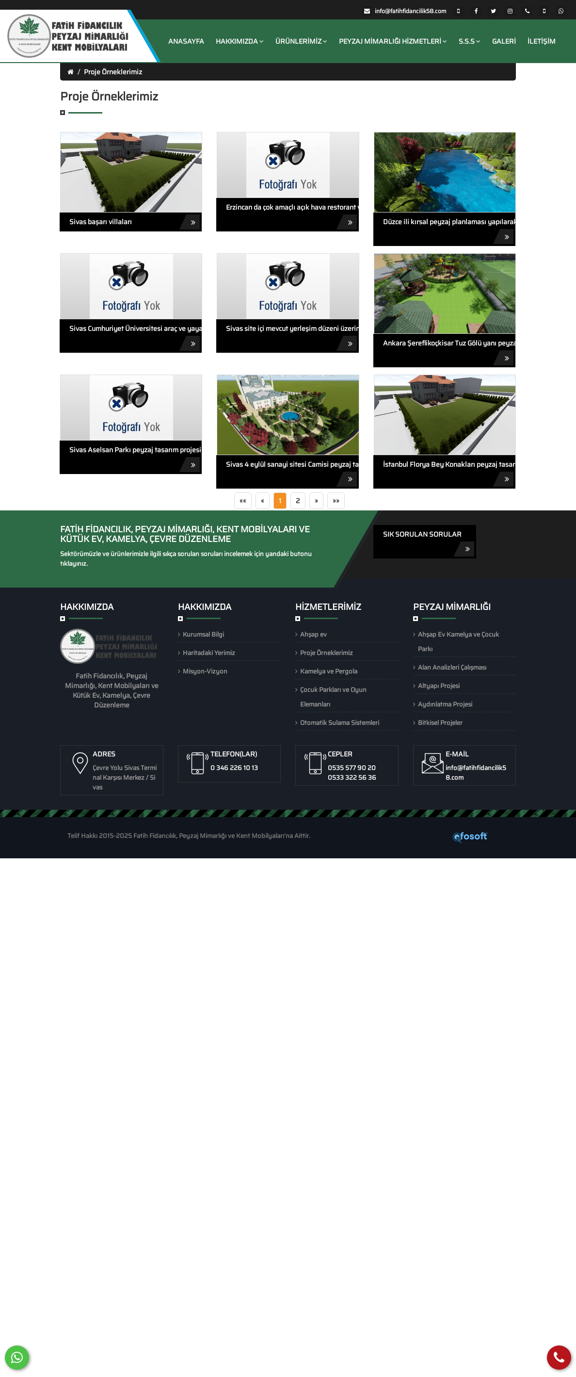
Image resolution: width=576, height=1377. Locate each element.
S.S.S (469, 41)
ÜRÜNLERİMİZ (301, 41)
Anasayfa (186, 41)
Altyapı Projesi (439, 686)
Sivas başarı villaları (134, 222)
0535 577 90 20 (352, 768)
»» (336, 500)
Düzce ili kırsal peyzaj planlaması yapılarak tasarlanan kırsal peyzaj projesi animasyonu (449, 230)
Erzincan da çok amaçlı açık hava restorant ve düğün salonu (292, 216)
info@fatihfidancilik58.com (411, 11)
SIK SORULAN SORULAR (429, 543)
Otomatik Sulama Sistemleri (339, 723)
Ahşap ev (313, 634)
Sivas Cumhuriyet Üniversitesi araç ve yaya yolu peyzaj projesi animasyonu (135, 337)
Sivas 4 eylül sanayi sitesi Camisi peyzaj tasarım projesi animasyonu (292, 473)
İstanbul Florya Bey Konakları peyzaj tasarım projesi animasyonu (449, 473)
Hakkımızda (240, 41)
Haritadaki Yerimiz (209, 653)
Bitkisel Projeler (440, 723)
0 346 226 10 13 (234, 768)
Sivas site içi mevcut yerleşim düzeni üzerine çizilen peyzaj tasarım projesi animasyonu (292, 337)
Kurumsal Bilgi (203, 634)
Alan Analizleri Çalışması (452, 667)
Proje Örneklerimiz (113, 71)
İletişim (542, 41)
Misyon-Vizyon (205, 671)
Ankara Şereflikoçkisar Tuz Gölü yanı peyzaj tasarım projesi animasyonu (449, 351)
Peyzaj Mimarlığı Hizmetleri (393, 41)
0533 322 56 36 (352, 777)
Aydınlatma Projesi (445, 704)
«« (243, 500)
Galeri (504, 41)
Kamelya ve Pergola (328, 671)
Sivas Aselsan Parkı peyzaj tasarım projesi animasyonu (135, 458)
